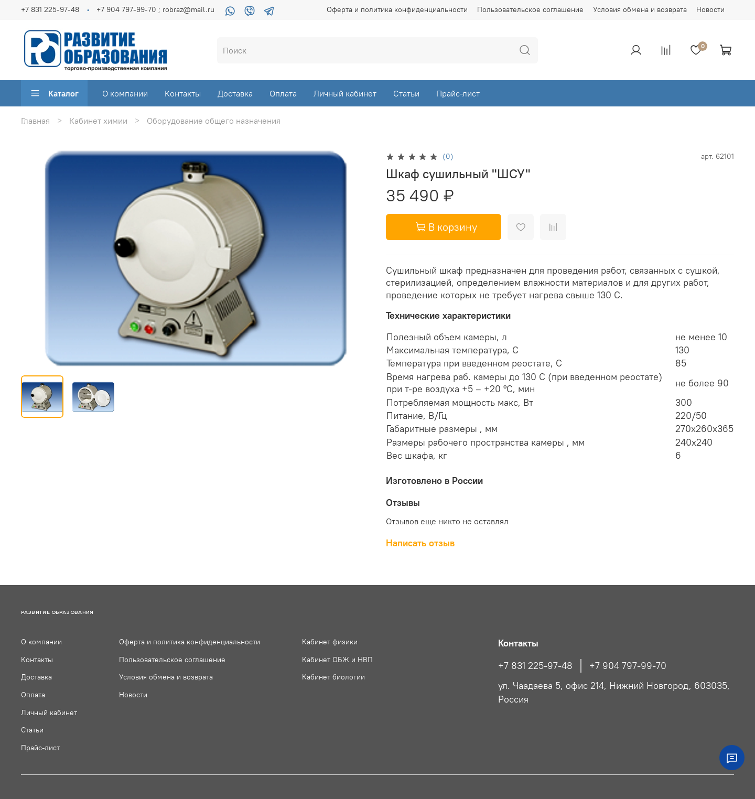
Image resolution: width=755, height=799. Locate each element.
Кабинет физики (330, 641)
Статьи (406, 93)
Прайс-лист (458, 93)
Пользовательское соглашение (530, 9)
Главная (35, 120)
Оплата (283, 93)
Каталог (54, 93)
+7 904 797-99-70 (627, 666)
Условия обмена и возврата (640, 9)
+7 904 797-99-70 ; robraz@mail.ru (155, 9)
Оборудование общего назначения (214, 120)
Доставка (235, 93)
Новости (710, 9)
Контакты (183, 93)
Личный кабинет (345, 93)
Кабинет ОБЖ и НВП (337, 659)
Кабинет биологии (333, 677)
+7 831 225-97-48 (50, 9)
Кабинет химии (98, 120)
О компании (125, 93)
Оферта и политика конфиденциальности (397, 9)
